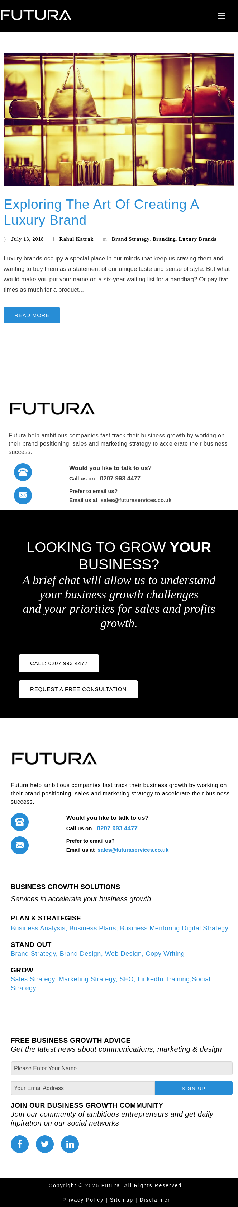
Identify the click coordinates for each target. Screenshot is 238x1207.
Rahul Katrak (77, 239)
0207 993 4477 (118, 478)
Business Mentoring (150, 928)
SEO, (129, 979)
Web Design (122, 953)
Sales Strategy (33, 979)
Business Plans (93, 928)
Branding (164, 239)
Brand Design (80, 953)
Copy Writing (164, 953)
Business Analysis (38, 928)
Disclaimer (155, 1200)
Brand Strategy (131, 239)
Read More (31, 315)
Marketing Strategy (87, 979)
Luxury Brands (197, 239)
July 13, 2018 (27, 239)
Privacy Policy (83, 1200)
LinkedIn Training (164, 979)
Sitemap (121, 1200)
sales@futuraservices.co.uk (135, 500)
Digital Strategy (205, 928)
